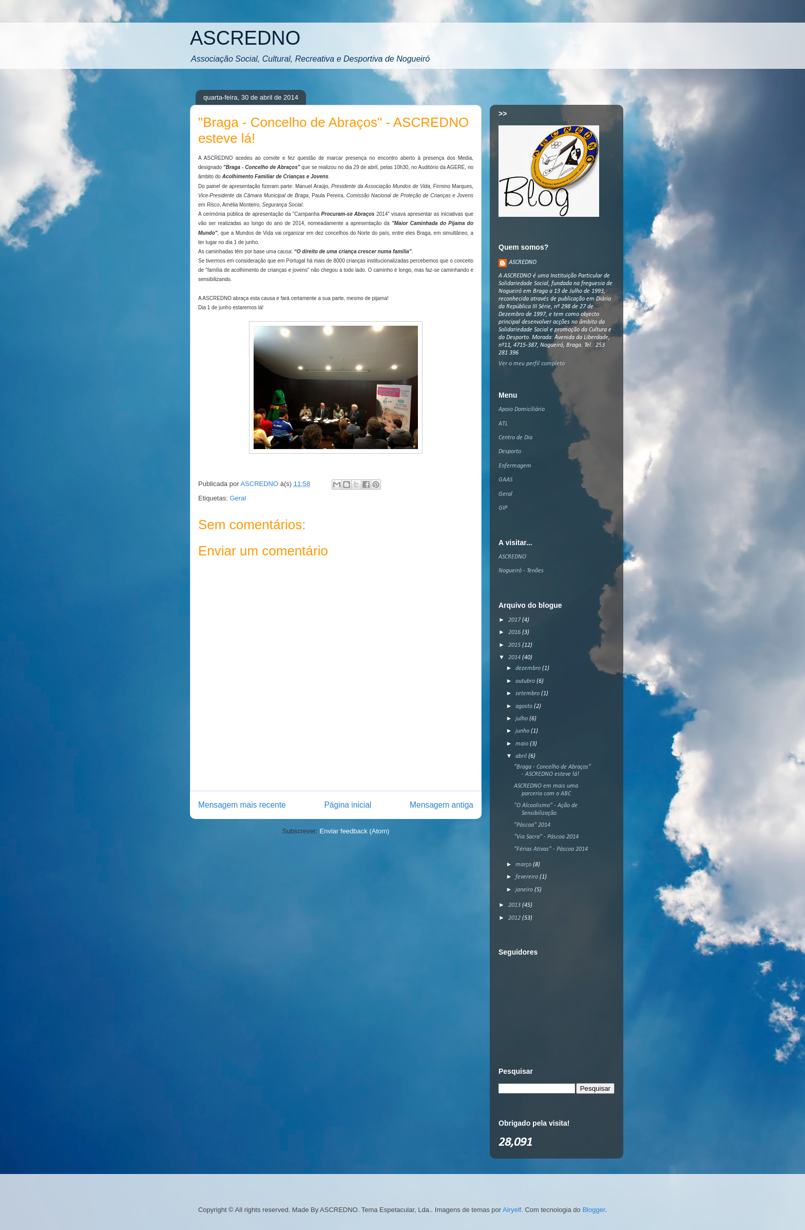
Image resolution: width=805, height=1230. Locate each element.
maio (522, 744)
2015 (515, 645)
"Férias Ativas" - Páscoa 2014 (551, 849)
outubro (525, 681)
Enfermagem (515, 466)
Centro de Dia (515, 438)
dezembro (528, 668)
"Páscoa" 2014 (532, 825)
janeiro (524, 890)
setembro (528, 694)
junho (523, 731)
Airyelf (512, 1210)
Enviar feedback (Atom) (355, 831)
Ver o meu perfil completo (532, 364)
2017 (515, 620)
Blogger (593, 1210)
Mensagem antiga (441, 804)
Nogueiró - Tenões (521, 571)
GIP (503, 508)
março (524, 865)
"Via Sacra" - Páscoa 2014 (546, 837)
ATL (503, 424)
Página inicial (347, 804)
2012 (515, 918)
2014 (515, 658)
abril (521, 756)
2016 (515, 632)
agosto (524, 706)
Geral (237, 498)
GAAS (505, 480)
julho (522, 719)
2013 (515, 905)
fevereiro (527, 877)
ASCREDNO (245, 38)
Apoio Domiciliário (522, 409)
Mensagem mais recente (242, 804)
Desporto (510, 452)
